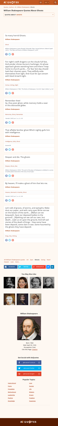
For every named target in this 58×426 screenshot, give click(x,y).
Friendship (11, 389)
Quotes (6, 7)
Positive (10, 398)
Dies (16, 166)
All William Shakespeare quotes (14, 260)
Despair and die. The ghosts (17, 157)
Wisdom (31, 392)
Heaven (7, 192)
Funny (10, 386)
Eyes (31, 260)
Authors (11, 7)
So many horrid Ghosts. (15, 35)
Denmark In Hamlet (16, 192)
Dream (31, 395)
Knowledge (11, 401)
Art (28, 260)
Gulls (14, 141)
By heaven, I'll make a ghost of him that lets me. (26, 183)
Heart (48, 260)
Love (12, 262)
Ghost (7, 44)
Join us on (29, 362)
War (10, 236)
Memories (8, 114)
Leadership (11, 395)
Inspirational (12, 383)
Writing (14, 236)
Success (31, 386)
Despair (7, 166)
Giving (43, 260)
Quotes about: (29, 15)
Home (7, 85)
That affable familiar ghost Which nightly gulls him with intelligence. (27, 131)
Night (16, 85)
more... (17, 262)
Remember (19, 114)
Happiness (32, 401)
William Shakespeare (23, 7)
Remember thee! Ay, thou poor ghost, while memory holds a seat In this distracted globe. (26, 103)
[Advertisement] (27, 25)
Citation (34, 349)
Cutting (12, 85)
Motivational (12, 392)
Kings (6, 236)
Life (30, 389)
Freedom (32, 398)
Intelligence (8, 141)
